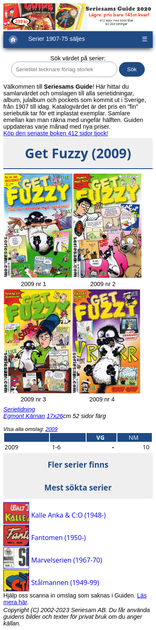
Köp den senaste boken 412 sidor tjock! (55, 133)
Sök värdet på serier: (78, 58)
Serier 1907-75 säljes (56, 38)
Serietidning (19, 409)
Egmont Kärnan (24, 416)
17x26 (55, 416)
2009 (51, 429)
